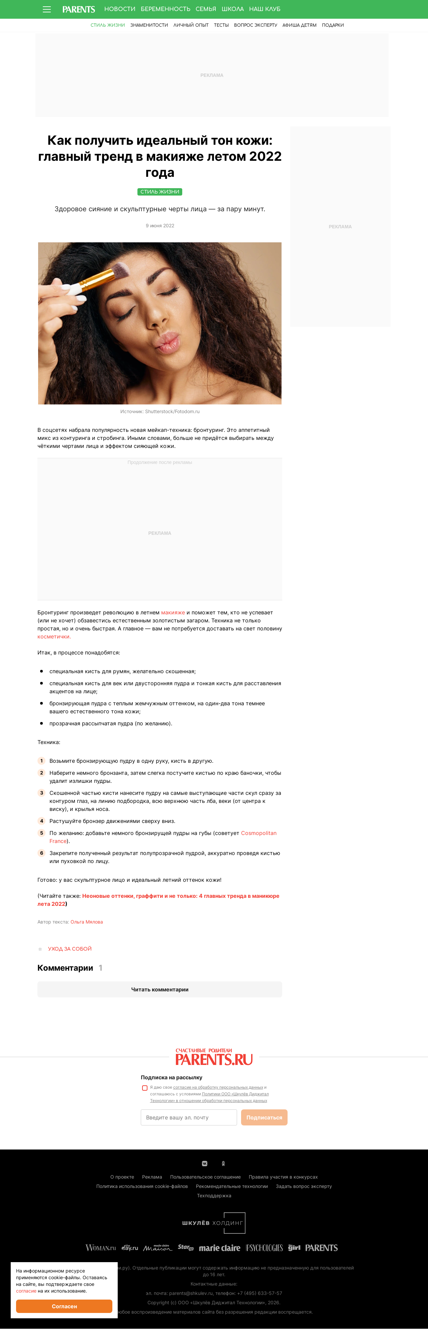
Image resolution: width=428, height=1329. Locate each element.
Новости (119, 9)
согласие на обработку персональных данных (218, 1087)
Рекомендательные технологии (232, 1186)
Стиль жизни (108, 25)
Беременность (165, 9)
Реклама (152, 1177)
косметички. (54, 636)
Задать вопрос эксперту (304, 1186)
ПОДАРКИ (333, 25)
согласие (26, 1291)
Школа (233, 9)
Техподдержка (214, 1196)
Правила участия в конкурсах (283, 1177)
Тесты (221, 25)
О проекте (122, 1177)
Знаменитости (149, 25)
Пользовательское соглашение (205, 1177)
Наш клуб (265, 9)
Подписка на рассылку (171, 1077)
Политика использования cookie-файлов (142, 1186)
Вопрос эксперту (255, 25)
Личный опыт (191, 25)
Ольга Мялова (87, 922)
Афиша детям (300, 25)
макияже (173, 612)
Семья (206, 9)
